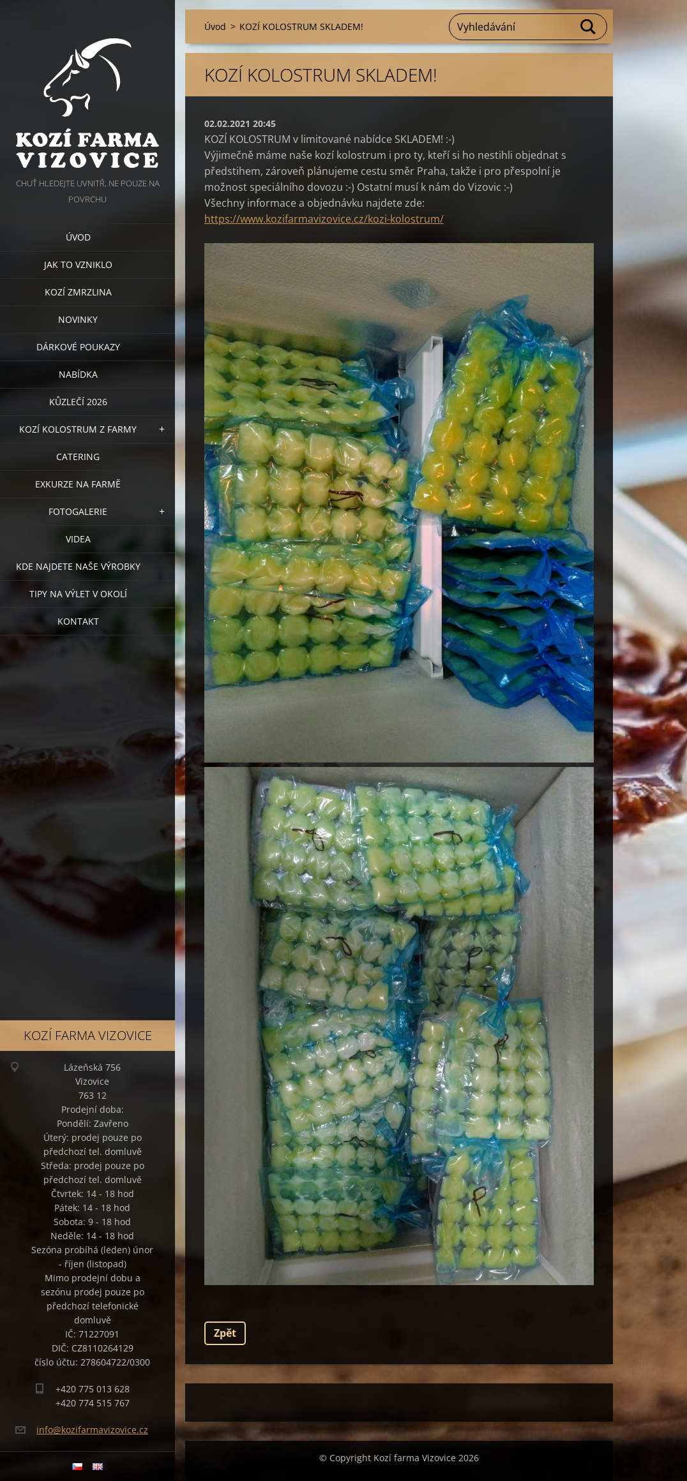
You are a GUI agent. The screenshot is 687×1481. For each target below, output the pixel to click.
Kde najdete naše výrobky (78, 566)
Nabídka (78, 374)
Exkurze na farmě (78, 484)
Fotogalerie (78, 511)
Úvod (78, 237)
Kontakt (78, 621)
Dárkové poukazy (78, 347)
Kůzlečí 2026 (78, 402)
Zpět (225, 1333)
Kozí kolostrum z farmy (78, 429)
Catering (78, 456)
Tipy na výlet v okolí (78, 594)
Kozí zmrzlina (78, 292)
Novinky (78, 319)
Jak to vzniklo (78, 264)
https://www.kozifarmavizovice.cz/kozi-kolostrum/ (324, 219)
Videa (78, 539)
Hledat (588, 26)
